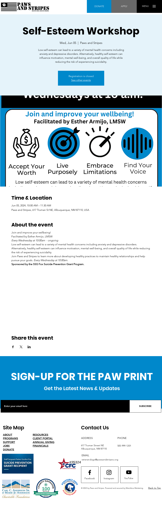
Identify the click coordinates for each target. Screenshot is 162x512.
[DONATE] (99, 6)
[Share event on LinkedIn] (29, 347)
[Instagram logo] (109, 472)
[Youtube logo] (129, 472)
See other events (81, 80)
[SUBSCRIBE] (145, 406)
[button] (145, 6)
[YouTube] (129, 478)
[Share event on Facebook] (13, 347)
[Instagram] (109, 478)
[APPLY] (124, 6)
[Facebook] (89, 478)
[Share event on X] (21, 347)
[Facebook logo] (89, 472)
